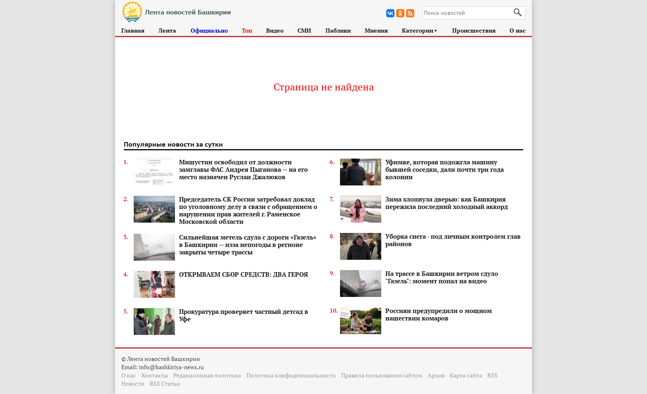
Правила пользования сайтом (381, 375)
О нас (518, 30)
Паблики (338, 30)
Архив (435, 375)
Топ (247, 30)
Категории (420, 30)
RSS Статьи (165, 383)
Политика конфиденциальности (291, 375)
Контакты (155, 375)
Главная (132, 30)
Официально (209, 30)
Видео (274, 30)
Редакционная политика (207, 375)
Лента (167, 30)
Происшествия (474, 30)
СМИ (304, 30)
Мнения (376, 30)
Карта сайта (466, 375)
